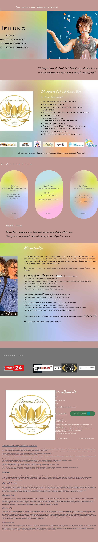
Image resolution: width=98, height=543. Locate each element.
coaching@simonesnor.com (64, 407)
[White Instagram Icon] (53, 438)
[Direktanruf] (82, 413)
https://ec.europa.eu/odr (58, 431)
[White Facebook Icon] (49, 438)
